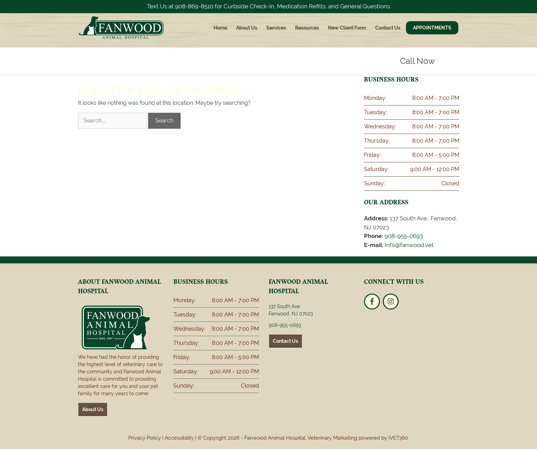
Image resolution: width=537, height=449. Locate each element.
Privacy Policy (144, 438)
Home (220, 28)
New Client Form (347, 28)
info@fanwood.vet (409, 245)
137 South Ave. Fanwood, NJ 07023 (291, 310)
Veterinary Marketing (332, 438)
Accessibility (179, 438)
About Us (246, 28)
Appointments (432, 28)
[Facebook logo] (372, 302)
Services (276, 28)
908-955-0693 (403, 235)
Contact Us (387, 28)
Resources (307, 28)
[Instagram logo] (391, 302)
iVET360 (398, 438)
